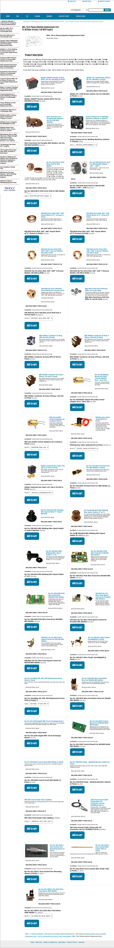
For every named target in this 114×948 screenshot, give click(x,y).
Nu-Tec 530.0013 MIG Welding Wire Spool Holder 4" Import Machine (52, 512)
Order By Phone (104, 1)
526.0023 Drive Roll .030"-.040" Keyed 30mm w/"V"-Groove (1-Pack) (52, 215)
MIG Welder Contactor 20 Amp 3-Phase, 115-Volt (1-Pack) (51, 375)
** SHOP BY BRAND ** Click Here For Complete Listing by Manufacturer (52, 934)
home (32, 942)
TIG (28, 16)
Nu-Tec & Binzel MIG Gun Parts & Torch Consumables (54, 936)
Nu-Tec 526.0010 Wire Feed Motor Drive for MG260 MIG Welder (94, 679)
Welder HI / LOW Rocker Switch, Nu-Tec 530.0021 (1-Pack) (98, 78)
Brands (50, 16)
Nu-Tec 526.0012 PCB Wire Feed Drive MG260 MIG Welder (100, 553)
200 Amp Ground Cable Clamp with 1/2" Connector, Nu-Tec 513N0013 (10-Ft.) (99, 802)
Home (8, 16)
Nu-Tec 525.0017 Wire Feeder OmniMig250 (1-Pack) (99, 638)
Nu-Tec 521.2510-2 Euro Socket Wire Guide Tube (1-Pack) (102, 848)
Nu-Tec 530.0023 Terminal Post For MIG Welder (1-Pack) (98, 467)
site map (81, 942)
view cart (38, 942)
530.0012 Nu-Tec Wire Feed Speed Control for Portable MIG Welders (103, 596)
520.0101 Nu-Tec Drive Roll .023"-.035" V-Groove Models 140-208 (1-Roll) (52, 251)
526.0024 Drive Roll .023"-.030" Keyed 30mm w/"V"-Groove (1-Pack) (98, 215)
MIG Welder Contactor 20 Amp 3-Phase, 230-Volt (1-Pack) (97, 336)
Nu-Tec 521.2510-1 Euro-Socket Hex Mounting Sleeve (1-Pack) (57, 848)
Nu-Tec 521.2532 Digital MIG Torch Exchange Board (44, 721)
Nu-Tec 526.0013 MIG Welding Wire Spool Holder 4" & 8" (54, 553)
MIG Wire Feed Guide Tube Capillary (38, 800)
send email (87, 1)
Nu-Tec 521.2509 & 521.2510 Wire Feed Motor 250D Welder (51, 890)
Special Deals (80, 16)
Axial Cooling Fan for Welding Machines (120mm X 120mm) (97, 117)
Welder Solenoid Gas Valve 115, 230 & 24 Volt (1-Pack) (53, 467)
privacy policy (72, 942)
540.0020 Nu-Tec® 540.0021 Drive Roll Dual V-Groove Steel (52, 289)
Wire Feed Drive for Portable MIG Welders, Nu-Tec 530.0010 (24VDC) (55, 119)
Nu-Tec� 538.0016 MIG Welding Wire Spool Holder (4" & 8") (96, 511)
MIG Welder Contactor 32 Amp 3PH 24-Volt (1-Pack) (50, 336)
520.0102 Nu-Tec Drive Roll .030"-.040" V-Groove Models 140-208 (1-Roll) (97, 251)
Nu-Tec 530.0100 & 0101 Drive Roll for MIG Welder (55, 164)
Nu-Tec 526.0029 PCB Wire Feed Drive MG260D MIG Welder (56, 595)
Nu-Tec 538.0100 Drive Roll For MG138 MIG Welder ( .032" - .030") (100, 164)
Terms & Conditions (50, 942)
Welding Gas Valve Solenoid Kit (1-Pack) (103, 419)
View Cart (72, 1)
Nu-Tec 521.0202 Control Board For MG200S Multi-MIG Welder (99, 723)
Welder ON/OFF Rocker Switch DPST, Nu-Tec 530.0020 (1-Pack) (53, 78)
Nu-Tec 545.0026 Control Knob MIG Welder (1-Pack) (44, 762)
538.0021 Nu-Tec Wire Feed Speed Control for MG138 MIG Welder (52, 639)
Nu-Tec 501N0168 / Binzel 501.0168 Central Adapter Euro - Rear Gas (102, 377)
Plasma (38, 16)
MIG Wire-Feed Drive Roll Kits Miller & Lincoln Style (96, 289)
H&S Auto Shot (64, 16)
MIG (18, 16)
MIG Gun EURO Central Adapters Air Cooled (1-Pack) (57, 419)
